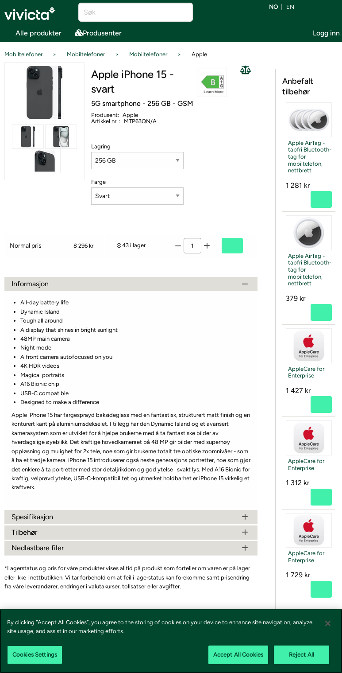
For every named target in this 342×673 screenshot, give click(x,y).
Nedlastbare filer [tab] (131, 548)
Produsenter (98, 33)
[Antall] (192, 245)
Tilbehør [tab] (131, 532)
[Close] (328, 623)
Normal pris (26, 245)
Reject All (301, 654)
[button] (212, 81)
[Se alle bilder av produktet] (44, 93)
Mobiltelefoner (23, 54)
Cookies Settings (34, 654)
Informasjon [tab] (131, 284)
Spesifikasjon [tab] (131, 517)
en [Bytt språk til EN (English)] (290, 7)
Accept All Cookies (238, 654)
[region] (171, 641)
